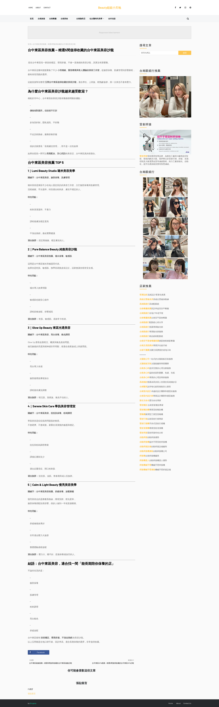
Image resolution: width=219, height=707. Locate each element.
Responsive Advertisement (109, 32)
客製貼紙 (144, 294)
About (38, 8)
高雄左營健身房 (146, 299)
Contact (47, 8)
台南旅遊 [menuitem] (41, 18)
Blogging (33, 703)
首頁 (29, 44)
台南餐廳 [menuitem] (52, 18)
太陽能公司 (144, 359)
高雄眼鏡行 (144, 304)
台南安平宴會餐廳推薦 (149, 341)
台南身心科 (144, 368)
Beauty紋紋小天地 (109, 7)
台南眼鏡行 (144, 313)
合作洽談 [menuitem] (112, 18)
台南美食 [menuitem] (64, 18)
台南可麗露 (144, 350)
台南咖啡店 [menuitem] (80, 18)
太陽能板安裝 (145, 363)
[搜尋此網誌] (159, 53)
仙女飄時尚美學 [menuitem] (96, 18)
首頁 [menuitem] (32, 18)
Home (30, 8)
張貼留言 (32, 693)
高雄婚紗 (143, 382)
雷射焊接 (143, 156)
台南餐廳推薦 (145, 308)
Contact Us (187, 703)
